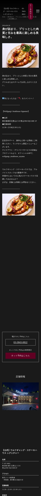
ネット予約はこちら (30, 11)
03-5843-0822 (24, 11)
